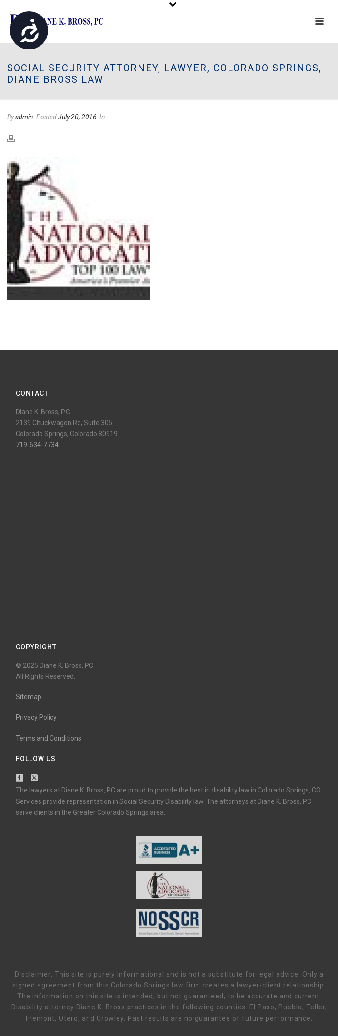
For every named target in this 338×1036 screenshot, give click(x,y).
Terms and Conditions (48, 738)
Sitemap (28, 697)
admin (24, 117)
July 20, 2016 (77, 117)
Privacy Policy (36, 717)
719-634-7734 (37, 445)
